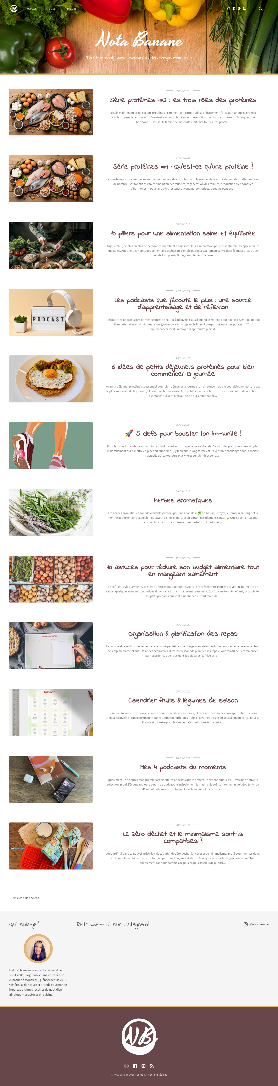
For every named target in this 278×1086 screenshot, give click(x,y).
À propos (70, 8)
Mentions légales (157, 1074)
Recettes (30, 8)
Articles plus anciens (26, 898)
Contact (141, 1074)
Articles (50, 8)
